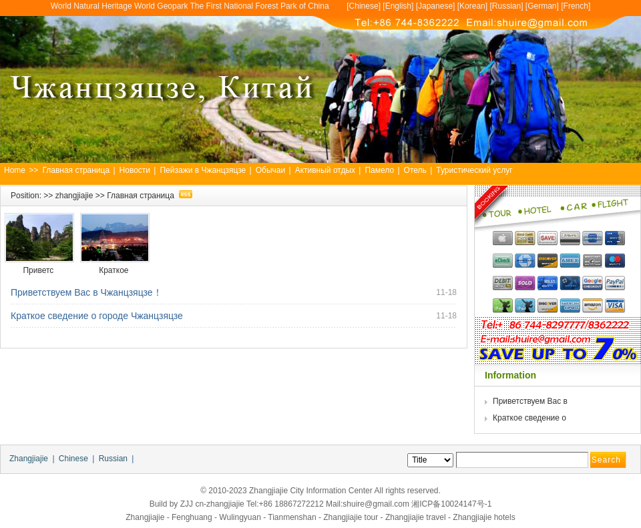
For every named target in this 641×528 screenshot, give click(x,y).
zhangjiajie (74, 195)
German (541, 6)
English (398, 6)
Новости (135, 170)
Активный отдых (325, 170)
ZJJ (186, 504)
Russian (506, 6)
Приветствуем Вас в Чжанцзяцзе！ (86, 292)
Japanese (435, 6)
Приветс (39, 270)
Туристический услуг (474, 170)
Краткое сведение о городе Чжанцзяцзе (97, 315)
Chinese (364, 6)
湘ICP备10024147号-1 (451, 504)
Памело (379, 170)
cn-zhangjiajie (219, 504)
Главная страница (76, 170)
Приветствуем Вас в (531, 401)
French (576, 6)
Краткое (115, 270)
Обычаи (270, 170)
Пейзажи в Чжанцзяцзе (203, 170)
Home (14, 170)
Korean (472, 6)
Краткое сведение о (530, 418)
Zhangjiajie (28, 458)
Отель (415, 170)
